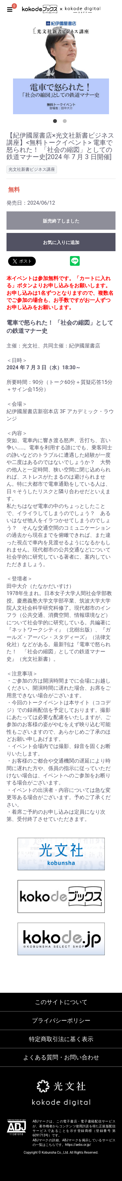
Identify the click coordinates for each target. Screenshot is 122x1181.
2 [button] (66, 122)
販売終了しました (61, 221)
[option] (61, 66)
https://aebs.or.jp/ (78, 1145)
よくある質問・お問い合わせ (61, 1057)
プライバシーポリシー (61, 1020)
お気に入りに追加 (61, 242)
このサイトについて (61, 1001)
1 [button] (56, 122)
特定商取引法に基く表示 (61, 1039)
